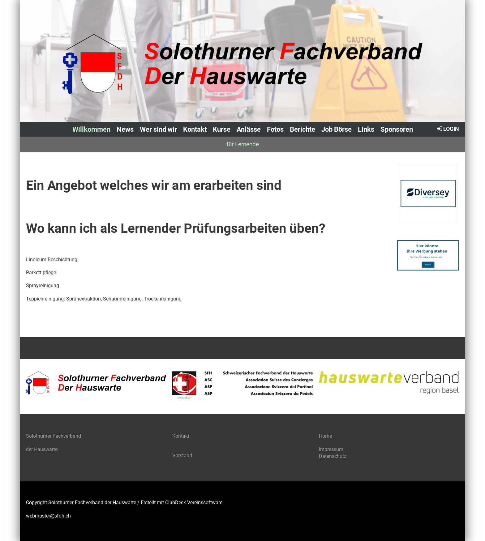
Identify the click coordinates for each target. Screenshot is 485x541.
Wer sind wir (158, 129)
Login (447, 128)
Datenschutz (332, 456)
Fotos (275, 129)
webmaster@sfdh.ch (48, 516)
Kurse (221, 129)
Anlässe (249, 129)
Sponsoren (396, 129)
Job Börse (336, 129)
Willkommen (91, 129)
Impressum (331, 449)
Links (366, 129)
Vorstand (182, 455)
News (125, 129)
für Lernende (242, 144)
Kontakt (195, 129)
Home (325, 436)
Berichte (302, 129)
